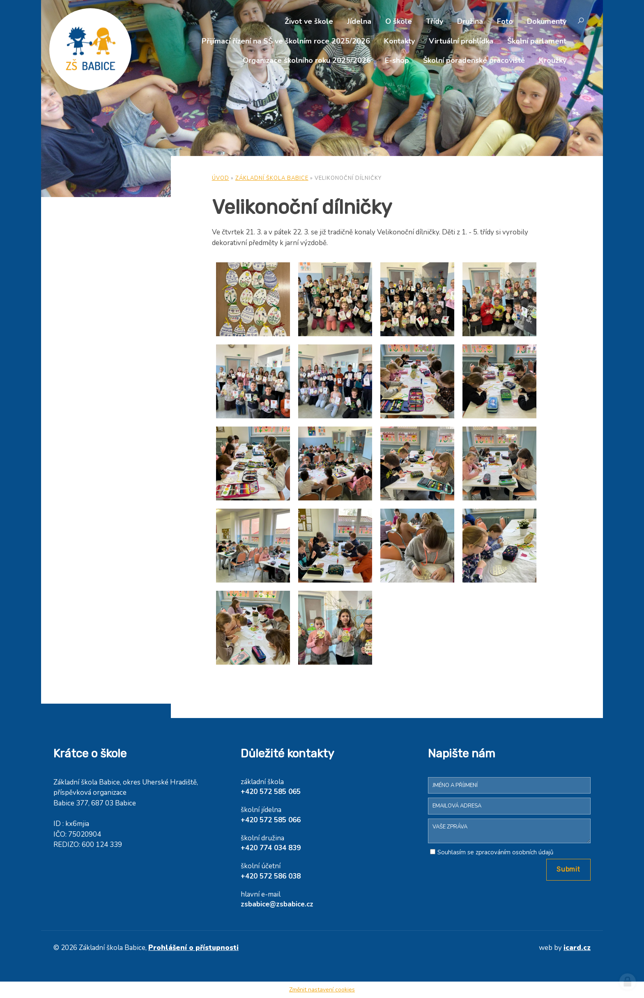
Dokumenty (546, 21)
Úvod (220, 178)
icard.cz (577, 947)
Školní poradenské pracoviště (474, 60)
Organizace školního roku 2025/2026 (307, 60)
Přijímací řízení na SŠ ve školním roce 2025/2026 (286, 41)
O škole (398, 21)
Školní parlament (536, 41)
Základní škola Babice (271, 178)
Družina (470, 21)
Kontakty (399, 41)
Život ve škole (309, 21)
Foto (505, 21)
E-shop (397, 60)
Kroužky (552, 60)
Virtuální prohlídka (461, 41)
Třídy (434, 21)
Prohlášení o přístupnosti (193, 947)
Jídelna (359, 21)
